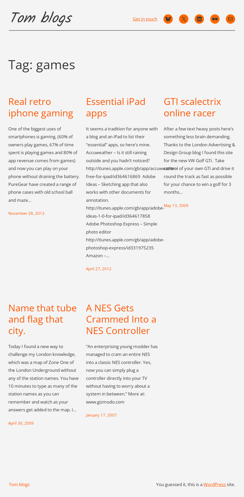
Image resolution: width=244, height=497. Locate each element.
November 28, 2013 (26, 213)
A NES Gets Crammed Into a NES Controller (121, 319)
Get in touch (145, 19)
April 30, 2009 (21, 423)
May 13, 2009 (176, 205)
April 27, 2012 (98, 269)
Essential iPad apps (116, 107)
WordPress (214, 484)
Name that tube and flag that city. (42, 319)
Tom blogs (40, 18)
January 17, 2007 (101, 415)
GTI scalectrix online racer (192, 107)
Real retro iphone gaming (40, 107)
